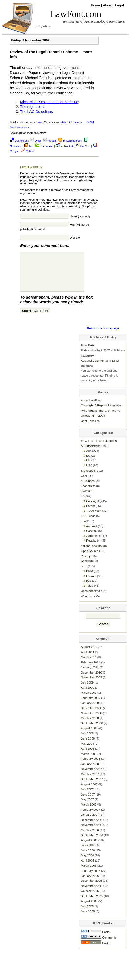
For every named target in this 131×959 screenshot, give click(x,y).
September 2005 (92, 903)
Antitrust (91, 533)
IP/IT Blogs (88, 523)
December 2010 (91, 680)
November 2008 (91, 720)
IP (82, 503)
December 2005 (91, 888)
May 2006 (87, 863)
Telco (89, 593)
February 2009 (90, 705)
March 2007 (89, 812)
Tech (84, 573)
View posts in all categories (99, 448)
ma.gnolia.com (70, 140)
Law (83, 528)
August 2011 (89, 654)
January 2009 (90, 710)
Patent (90, 513)
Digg (35, 140)
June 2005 (88, 919)
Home (96, 5)
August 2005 (89, 908)
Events (85, 498)
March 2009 (89, 700)
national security (91, 553)
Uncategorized (90, 598)
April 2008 (87, 756)
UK (88, 468)
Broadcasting (89, 478)
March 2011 (89, 664)
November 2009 (91, 685)
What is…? (88, 603)
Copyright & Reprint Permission (102, 413)
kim (40, 122)
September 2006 (92, 842)
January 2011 (90, 675)
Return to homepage (103, 336)
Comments (99, 945)
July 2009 (87, 690)
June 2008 (88, 746)
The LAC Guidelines (36, 111)
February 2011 (90, 669)
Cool (84, 483)
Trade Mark (93, 518)
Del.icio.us (19, 140)
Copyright (76, 122)
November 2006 (91, 832)
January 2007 (90, 822)
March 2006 (89, 873)
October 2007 (90, 781)
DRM (90, 122)
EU (88, 463)
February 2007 (90, 817)
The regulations (32, 107)
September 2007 (92, 786)
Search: (103, 616)
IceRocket (65, 146)
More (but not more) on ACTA (100, 418)
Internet (91, 583)
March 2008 (89, 761)
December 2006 (91, 827)
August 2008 (89, 735)
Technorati (44, 146)
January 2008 (90, 771)
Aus (63, 122)
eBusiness (88, 488)
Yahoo (27, 151)
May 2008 (87, 751)
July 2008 (87, 741)
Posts (95, 939)
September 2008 (92, 730)
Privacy (85, 563)
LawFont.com (75, 14)
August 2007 (89, 791)
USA (89, 473)
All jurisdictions (90, 453)
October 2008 (90, 725)
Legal (119, 5)
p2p (88, 588)
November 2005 (91, 893)
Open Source (89, 558)
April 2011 (87, 659)
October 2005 (90, 898)
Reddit (49, 140)
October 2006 (90, 837)
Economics (88, 493)
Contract (91, 538)
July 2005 (87, 914)
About (108, 5)
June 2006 (88, 857)
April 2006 (87, 868)
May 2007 (87, 807)
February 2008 (90, 766)
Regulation (93, 548)
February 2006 (90, 878)
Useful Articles (90, 428)
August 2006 (89, 847)
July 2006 (87, 852)
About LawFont (91, 408)
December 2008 (91, 715)
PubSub (82, 146)
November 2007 (91, 776)
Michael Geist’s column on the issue (49, 102)
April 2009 (87, 695)
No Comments (19, 127)
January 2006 (90, 883)
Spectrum (87, 568)
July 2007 (87, 797)
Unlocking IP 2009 (93, 423)
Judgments (93, 543)
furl (29, 146)
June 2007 (88, 802)
